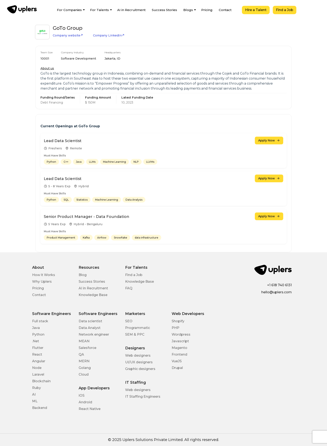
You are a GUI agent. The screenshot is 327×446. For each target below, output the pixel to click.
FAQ (128, 288)
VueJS (177, 361)
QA (81, 354)
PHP (175, 328)
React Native (90, 409)
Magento (179, 348)
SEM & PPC (135, 334)
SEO (128, 321)
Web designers (138, 355)
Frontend (179, 354)
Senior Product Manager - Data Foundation (86, 216)
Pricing (207, 10)
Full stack (40, 321)
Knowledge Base (93, 295)
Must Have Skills (55, 155)
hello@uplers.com (276, 292)
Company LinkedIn (109, 35)
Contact (225, 10)
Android (85, 402)
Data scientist (90, 321)
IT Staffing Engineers (142, 397)
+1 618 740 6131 (279, 285)
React (37, 354)
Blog (83, 275)
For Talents (99, 10)
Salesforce (87, 348)
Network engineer (94, 334)
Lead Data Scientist (63, 141)
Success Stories (164, 10)
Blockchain (41, 381)
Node (37, 368)
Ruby (36, 388)
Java (36, 328)
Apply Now (269, 140)
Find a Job (284, 10)
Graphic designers (140, 369)
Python (38, 334)
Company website (68, 35)
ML (35, 401)
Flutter (37, 348)
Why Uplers (42, 282)
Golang (85, 368)
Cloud (84, 374)
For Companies (69, 10)
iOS (81, 395)
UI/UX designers (139, 362)
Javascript (180, 341)
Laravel (38, 374)
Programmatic (137, 328)
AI (34, 394)
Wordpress (181, 334)
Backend (39, 408)
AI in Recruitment (131, 10)
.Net (35, 341)
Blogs (188, 10)
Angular (38, 361)
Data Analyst (90, 328)
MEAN (84, 341)
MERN (84, 361)
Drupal (177, 368)
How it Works (43, 275)
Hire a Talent (256, 10)
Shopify (178, 321)
